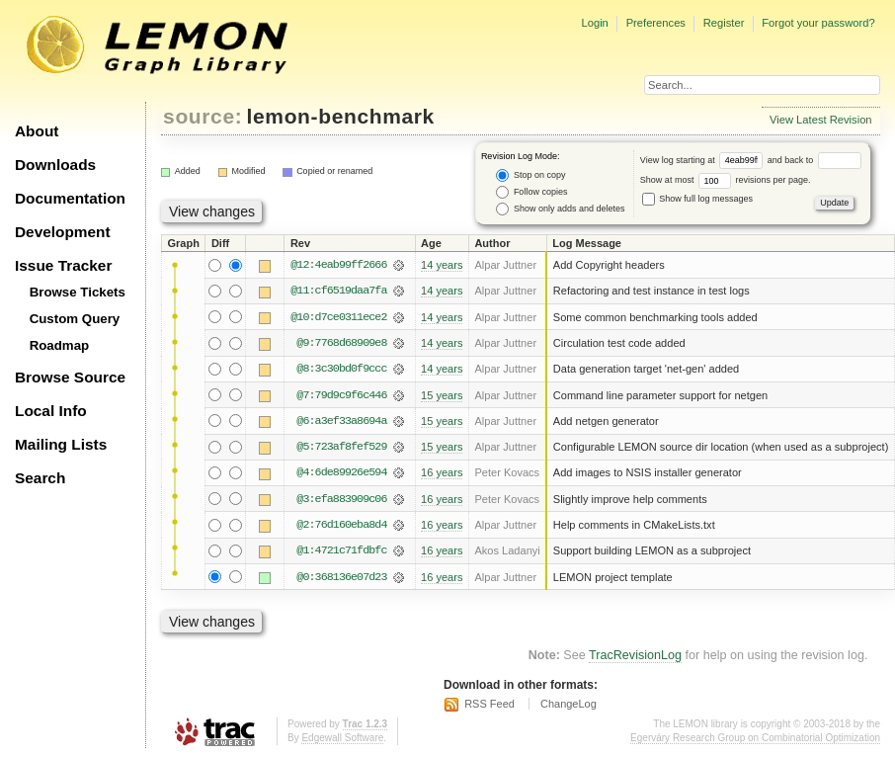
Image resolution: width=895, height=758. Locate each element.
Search (40, 477)
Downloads (55, 164)
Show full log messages (697, 199)
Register (724, 23)
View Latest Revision (821, 120)
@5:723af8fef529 (341, 447)
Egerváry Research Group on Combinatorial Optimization (755, 737)
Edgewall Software (342, 737)
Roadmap (60, 345)
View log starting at (704, 160)
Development (63, 231)
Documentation (70, 198)
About (36, 131)
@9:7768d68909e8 (341, 343)
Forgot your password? (818, 23)
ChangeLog (568, 704)
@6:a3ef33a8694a (341, 421)
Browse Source (70, 377)
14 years (441, 265)
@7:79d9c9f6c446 (341, 395)
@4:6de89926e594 (341, 472)
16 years (441, 472)
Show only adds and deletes (560, 209)
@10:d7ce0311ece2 (338, 317)
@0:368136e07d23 (341, 577)
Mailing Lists (61, 444)
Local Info (51, 410)
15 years (441, 395)
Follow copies (531, 192)
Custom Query (75, 318)
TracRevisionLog (635, 655)
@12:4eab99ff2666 (338, 265)
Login (594, 23)
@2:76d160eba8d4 (341, 525)
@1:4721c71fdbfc (341, 550)
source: (202, 116)
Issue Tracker (63, 265)
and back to (814, 160)
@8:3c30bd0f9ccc (341, 369)
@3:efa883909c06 (341, 499)
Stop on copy (530, 175)
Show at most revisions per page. (725, 180)
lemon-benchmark (341, 116)
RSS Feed (489, 704)
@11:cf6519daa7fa (338, 290)
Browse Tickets (77, 292)
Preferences (656, 23)
